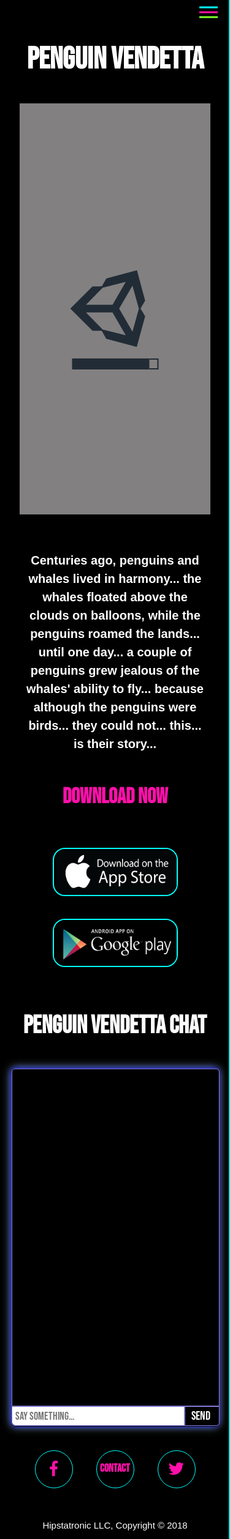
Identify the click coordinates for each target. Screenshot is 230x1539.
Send (200, 1416)
